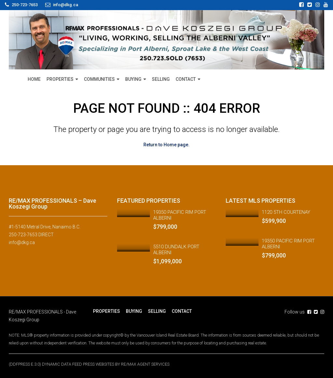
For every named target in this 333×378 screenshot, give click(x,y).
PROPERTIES (60, 79)
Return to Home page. (166, 144)
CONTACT (186, 79)
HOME (34, 79)
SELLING (161, 79)
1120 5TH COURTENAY (286, 212)
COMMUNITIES (99, 79)
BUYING (133, 79)
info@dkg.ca (22, 242)
